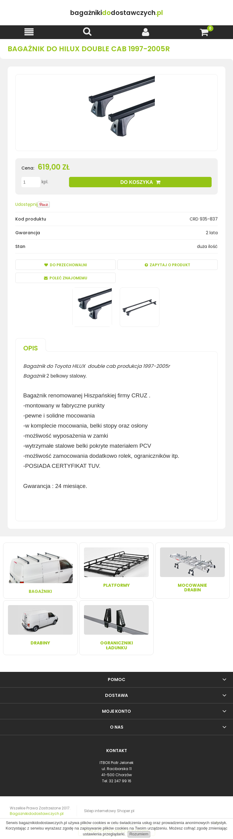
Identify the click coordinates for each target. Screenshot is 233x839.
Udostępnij (26, 204)
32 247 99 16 (120, 780)
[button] (29, 31)
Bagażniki (40, 570)
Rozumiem (138, 834)
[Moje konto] (145, 31)
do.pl (116, 13)
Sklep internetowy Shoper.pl (109, 810)
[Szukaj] (87, 31)
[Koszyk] (203, 31)
